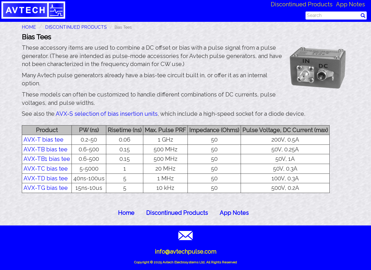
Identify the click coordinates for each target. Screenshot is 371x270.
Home (126, 212)
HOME (29, 27)
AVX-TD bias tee (46, 178)
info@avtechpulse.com (185, 251)
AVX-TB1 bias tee (47, 158)
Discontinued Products (302, 4)
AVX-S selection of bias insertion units (107, 113)
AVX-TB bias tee (45, 149)
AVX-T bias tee (43, 139)
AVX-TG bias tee (46, 187)
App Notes (350, 4)
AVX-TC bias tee (46, 168)
